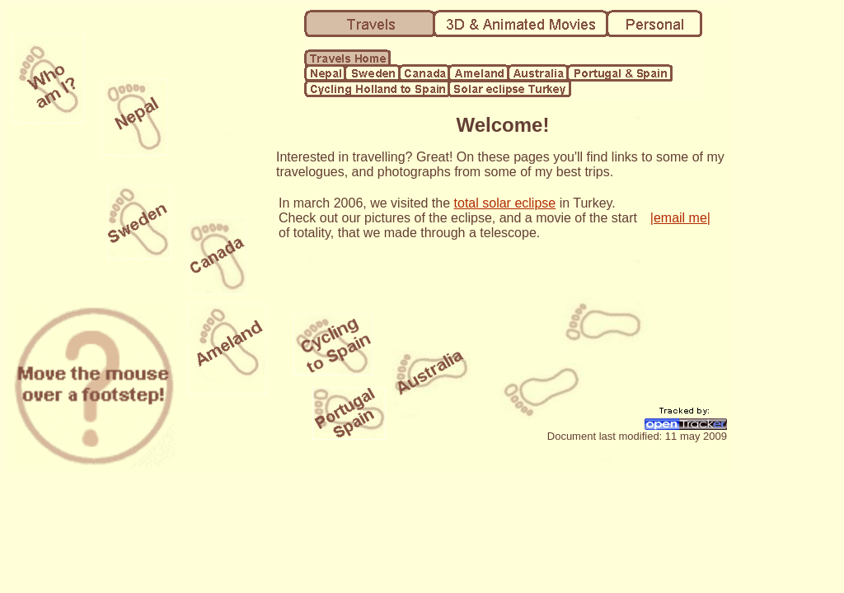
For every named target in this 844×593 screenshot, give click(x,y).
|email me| (680, 218)
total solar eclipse (505, 203)
